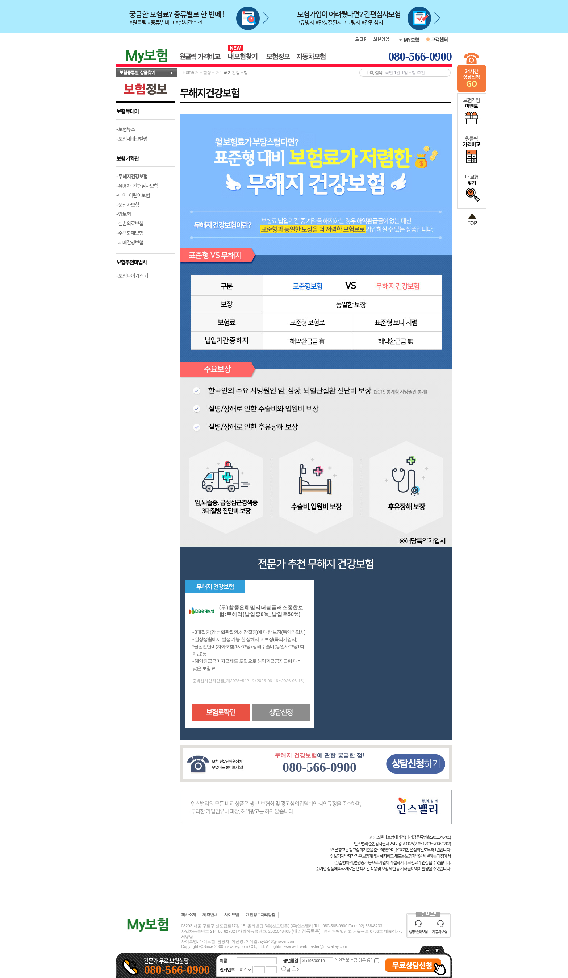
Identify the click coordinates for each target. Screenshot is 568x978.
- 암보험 (123, 213)
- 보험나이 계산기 (132, 275)
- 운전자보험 (127, 204)
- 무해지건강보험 (131, 176)
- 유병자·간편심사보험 (137, 185)
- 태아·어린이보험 (133, 195)
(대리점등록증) (306, 931)
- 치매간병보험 (129, 242)
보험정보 (207, 72)
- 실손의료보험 (129, 223)
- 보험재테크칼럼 (131, 138)
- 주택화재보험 (129, 232)
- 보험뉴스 (125, 129)
